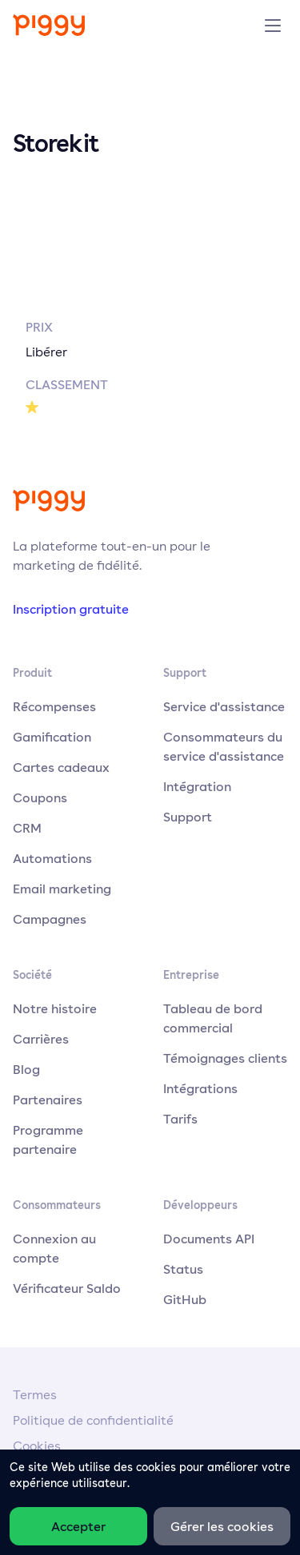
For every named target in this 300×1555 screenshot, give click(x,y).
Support (187, 816)
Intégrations (200, 1088)
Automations (52, 858)
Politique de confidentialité (93, 1420)
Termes (35, 1394)
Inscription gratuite (71, 609)
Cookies (37, 1446)
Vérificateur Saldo (67, 1288)
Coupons (40, 797)
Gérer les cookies (222, 1526)
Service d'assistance (224, 706)
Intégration (197, 786)
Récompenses (54, 706)
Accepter (78, 1526)
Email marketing (62, 888)
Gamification (52, 737)
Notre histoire (55, 1008)
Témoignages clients (225, 1058)
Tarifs (180, 1118)
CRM (27, 828)
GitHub (184, 1299)
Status (183, 1269)
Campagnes (49, 919)
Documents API (208, 1238)
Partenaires (47, 1099)
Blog (26, 1069)
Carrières (41, 1039)
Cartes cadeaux (61, 767)
